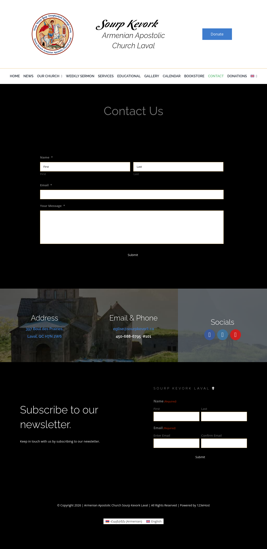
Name (46, 157)
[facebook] (209, 334)
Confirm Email (211, 435)
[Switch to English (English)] (154, 521)
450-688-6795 (128, 336)
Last (136, 174)
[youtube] (235, 334)
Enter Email (162, 435)
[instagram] (222, 334)
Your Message (52, 206)
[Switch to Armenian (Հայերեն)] (123, 521)
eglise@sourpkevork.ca (133, 329)
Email (46, 185)
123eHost (203, 505)
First (43, 174)
